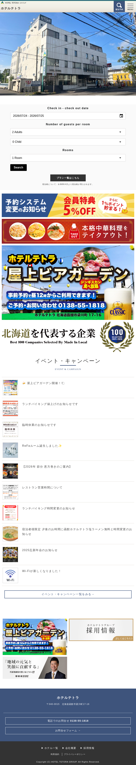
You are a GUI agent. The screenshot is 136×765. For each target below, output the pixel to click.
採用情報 (88, 748)
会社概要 (70, 748)
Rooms (68, 150)
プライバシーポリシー (74, 754)
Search (18, 167)
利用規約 (55, 754)
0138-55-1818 (68, 720)
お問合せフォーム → (68, 730)
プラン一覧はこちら (68, 178)
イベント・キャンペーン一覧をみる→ (67, 594)
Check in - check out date (68, 108)
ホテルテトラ (11, 8)
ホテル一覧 (51, 748)
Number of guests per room (68, 124)
